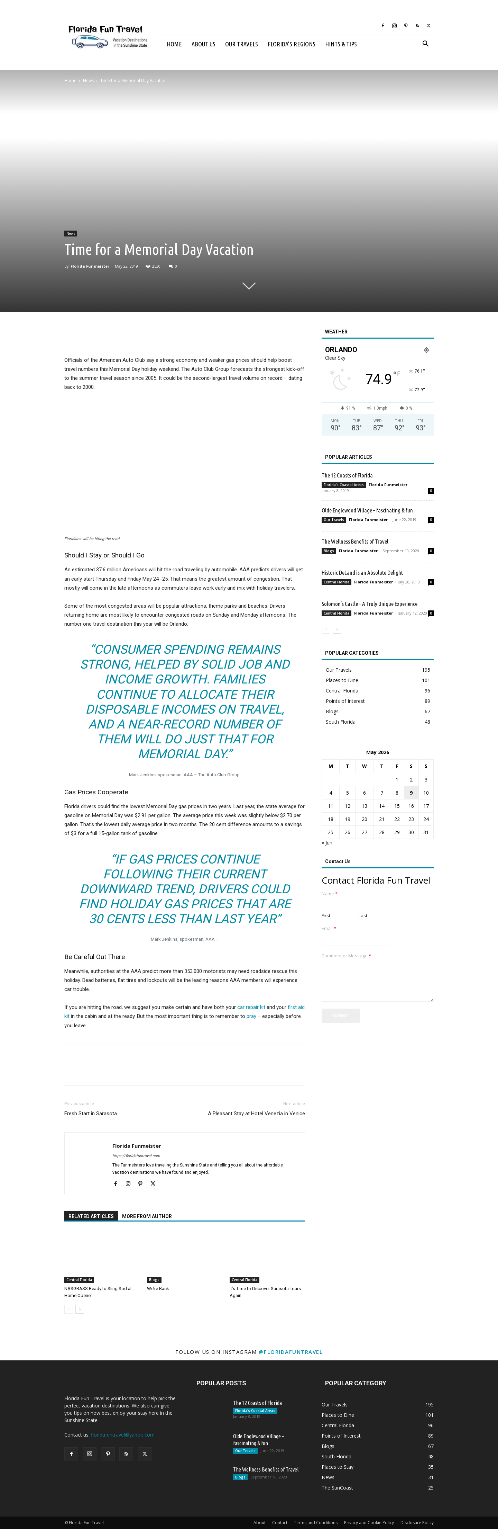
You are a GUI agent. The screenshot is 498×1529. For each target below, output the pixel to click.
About (259, 1523)
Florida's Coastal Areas (344, 484)
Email (329, 928)
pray (251, 1016)
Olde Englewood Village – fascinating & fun (367, 510)
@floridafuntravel (291, 1351)
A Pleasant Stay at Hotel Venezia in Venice (256, 1113)
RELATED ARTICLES (91, 1216)
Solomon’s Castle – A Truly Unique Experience (369, 603)
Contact (279, 1523)
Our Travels (241, 44)
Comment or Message (346, 956)
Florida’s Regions (291, 44)
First (326, 916)
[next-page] (79, 1309)
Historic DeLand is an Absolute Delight (362, 572)
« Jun (327, 842)
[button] (425, 44)
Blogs (154, 1279)
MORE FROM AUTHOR (147, 1216)
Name (330, 894)
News (88, 80)
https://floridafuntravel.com (136, 1156)
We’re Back (158, 1288)
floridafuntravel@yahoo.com (123, 1434)
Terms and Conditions (316, 1523)
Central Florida (79, 1279)
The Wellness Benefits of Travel (355, 541)
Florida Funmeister (90, 266)
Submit (341, 1015)
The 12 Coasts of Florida (347, 475)
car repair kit (251, 1007)
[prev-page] (68, 1309)
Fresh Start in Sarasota (90, 1113)
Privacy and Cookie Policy (369, 1523)
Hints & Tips (341, 44)
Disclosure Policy (417, 1523)
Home (174, 44)
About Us (203, 44)
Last (363, 916)
